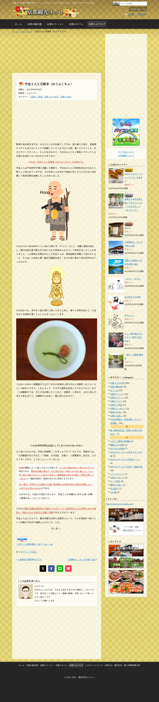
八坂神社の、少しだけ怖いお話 (81, 559)
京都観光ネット (46, 11)
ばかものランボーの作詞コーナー (125, 459)
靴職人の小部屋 (117, 444)
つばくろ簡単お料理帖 (120, 441)
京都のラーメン (55, 24)
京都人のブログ (96, 24)
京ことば (114, 390)
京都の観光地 (34, 24)
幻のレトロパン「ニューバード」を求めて (133, 177)
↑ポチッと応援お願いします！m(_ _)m (34, 544)
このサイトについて (94, 665)
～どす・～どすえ (132, 278)
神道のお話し (116, 412)
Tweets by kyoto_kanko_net (119, 503)
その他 (113, 492)
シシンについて (117, 473)
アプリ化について (126, 151)
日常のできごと (117, 477)
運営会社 (118, 665)
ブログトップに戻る (28, 551)
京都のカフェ (76, 24)
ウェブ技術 (115, 481)
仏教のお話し (66, 96)
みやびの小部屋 (117, 448)
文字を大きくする (138, 9)
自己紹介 (114, 488)
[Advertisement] (56, 53)
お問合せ (109, 665)
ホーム (18, 24)
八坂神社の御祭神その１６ (30, 559)
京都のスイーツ (117, 397)
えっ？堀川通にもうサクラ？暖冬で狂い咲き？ (133, 337)
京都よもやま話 (51, 96)
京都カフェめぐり (118, 408)
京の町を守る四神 (132, 297)
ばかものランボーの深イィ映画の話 (126, 466)
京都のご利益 (36, 96)
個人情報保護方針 (132, 665)
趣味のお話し (116, 484)
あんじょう (129, 315)
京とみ (127, 227)
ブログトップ (26, 31)
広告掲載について (126, 155)
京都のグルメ (116, 401)
